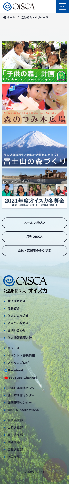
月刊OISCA (34, 236)
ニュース (14, 348)
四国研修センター (20, 403)
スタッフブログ (18, 363)
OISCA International (24, 410)
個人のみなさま (18, 316)
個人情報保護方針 (20, 338)
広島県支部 (15, 449)
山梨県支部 (15, 427)
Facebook (16, 370)
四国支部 (14, 457)
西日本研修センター (21, 395)
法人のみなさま (18, 323)
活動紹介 (14, 308)
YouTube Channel (23, 378)
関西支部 (14, 442)
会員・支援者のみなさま (34, 250)
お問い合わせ (17, 330)
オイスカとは (17, 301)
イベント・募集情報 (21, 355)
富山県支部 (15, 435)
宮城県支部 (15, 420)
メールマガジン (34, 223)
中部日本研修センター (23, 388)
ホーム (9, 17)
